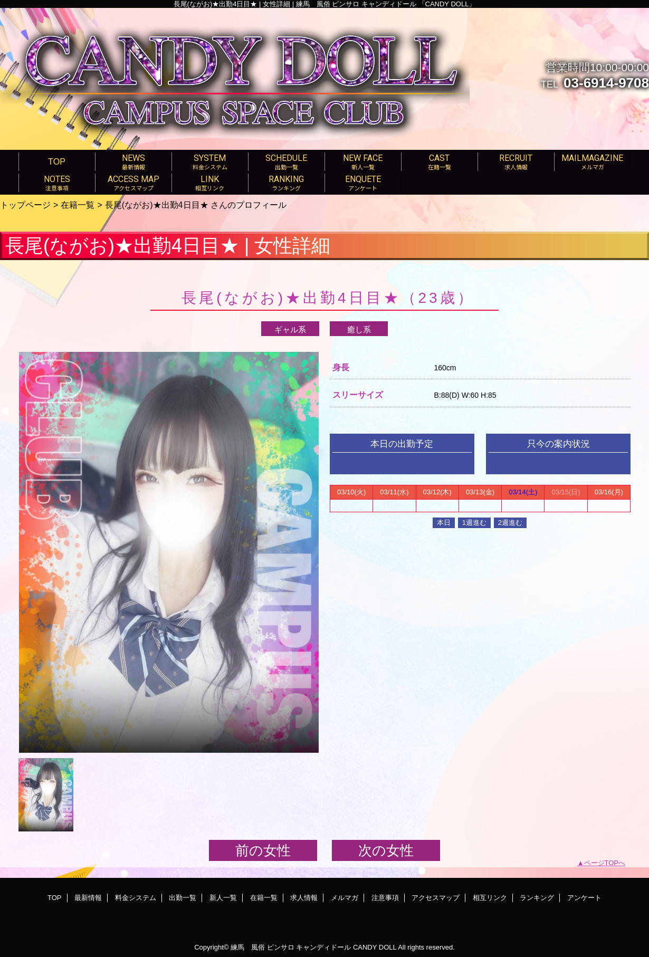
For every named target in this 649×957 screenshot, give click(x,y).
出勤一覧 (182, 898)
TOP (56, 161)
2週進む (510, 523)
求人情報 (304, 898)
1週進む (474, 523)
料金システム (135, 898)
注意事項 (385, 898)
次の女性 (386, 850)
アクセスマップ (436, 898)
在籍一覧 (77, 204)
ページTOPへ (605, 863)
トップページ (25, 204)
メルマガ (344, 898)
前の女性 (263, 850)
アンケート (584, 898)
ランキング (537, 898)
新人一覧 (223, 898)
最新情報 (88, 898)
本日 (444, 523)
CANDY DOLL (374, 947)
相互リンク (490, 898)
